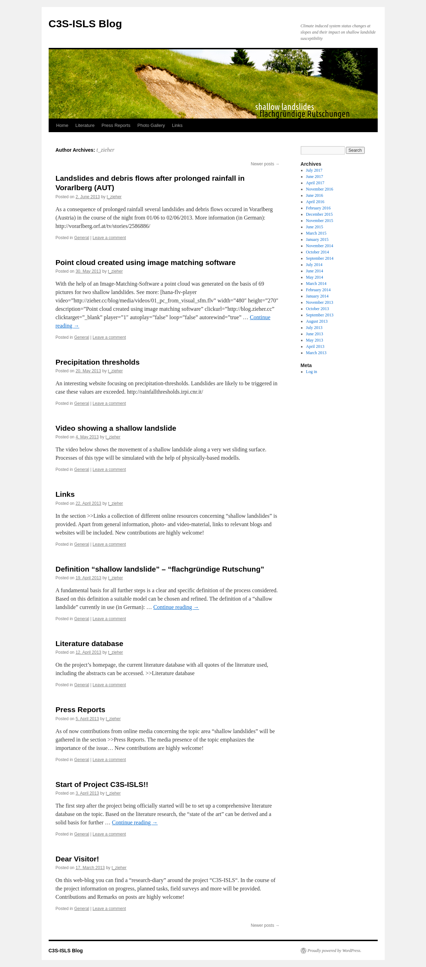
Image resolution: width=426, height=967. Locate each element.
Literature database (90, 643)
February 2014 (318, 289)
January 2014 (317, 296)
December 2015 (319, 214)
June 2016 (314, 195)
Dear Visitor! (77, 859)
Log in (311, 371)
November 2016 (319, 189)
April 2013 (315, 346)
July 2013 (314, 327)
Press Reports (116, 125)
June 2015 (314, 226)
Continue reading (176, 607)
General (81, 237)
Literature (85, 125)
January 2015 (317, 239)
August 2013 (317, 321)
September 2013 (319, 315)
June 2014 (314, 270)
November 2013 (319, 302)
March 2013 (316, 352)
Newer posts (265, 164)
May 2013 (314, 340)
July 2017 (314, 170)
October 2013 (317, 308)
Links (177, 125)
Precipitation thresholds (98, 362)
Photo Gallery (151, 125)
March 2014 (316, 283)
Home (62, 125)
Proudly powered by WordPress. (335, 950)
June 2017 (314, 176)
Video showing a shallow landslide (116, 428)
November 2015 (319, 220)
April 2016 (315, 201)
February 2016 (318, 208)
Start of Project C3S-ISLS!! (102, 784)
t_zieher (105, 150)
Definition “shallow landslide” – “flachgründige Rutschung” (160, 569)
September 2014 (319, 258)
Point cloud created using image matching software (146, 262)
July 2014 (314, 264)
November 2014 (319, 245)
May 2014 (314, 277)
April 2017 (315, 182)
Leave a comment (109, 237)
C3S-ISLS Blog (85, 23)
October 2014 (317, 252)
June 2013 (314, 333)
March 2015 (316, 233)
